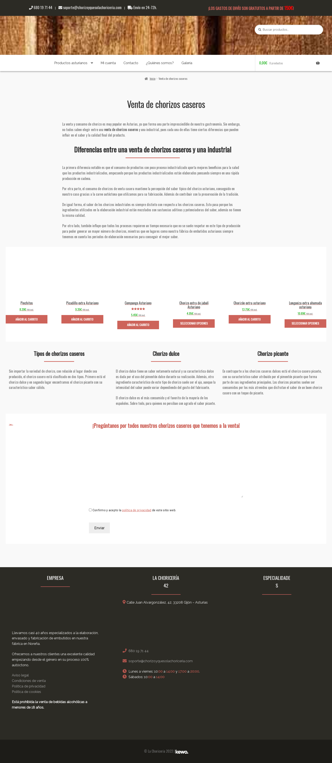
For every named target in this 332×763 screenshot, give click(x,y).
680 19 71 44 (40, 7)
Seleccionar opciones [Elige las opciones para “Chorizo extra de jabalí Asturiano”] (194, 323)
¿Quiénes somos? (160, 63)
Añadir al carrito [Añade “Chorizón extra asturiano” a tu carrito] (249, 319)
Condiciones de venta (29, 681)
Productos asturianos (70, 63)
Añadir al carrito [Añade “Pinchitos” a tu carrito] (26, 319)
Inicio (152, 78)
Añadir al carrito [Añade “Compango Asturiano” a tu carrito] (138, 324)
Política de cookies (26, 692)
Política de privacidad (28, 686)
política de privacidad (136, 510)
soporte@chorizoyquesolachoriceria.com (90, 7)
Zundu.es (11, 425)
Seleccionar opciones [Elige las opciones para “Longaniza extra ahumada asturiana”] (305, 323)
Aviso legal (20, 675)
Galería (186, 63)
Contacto (130, 63)
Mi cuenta (108, 63)
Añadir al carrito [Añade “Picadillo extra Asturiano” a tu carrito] (82, 319)
